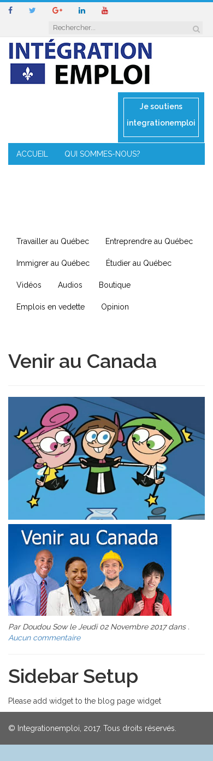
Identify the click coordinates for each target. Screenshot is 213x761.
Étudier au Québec (138, 263)
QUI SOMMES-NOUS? (102, 154)
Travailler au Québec (52, 241)
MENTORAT (171, 175)
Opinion (115, 306)
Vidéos (29, 285)
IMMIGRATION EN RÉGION (148, 197)
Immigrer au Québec (53, 263)
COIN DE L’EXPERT (49, 175)
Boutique (115, 285)
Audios (70, 285)
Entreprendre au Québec (149, 241)
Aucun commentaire (44, 637)
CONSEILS (116, 175)
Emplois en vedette (50, 306)
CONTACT (34, 219)
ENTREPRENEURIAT (50, 197)
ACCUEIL (32, 154)
